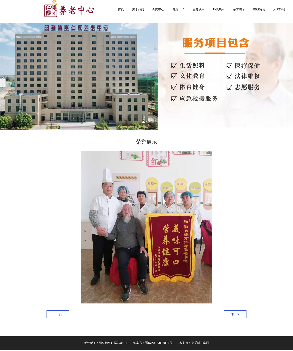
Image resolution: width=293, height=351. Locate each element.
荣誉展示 (239, 9)
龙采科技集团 (200, 343)
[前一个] (3, 77)
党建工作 (178, 9)
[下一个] (289, 77)
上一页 (58, 314)
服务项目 (199, 9)
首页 (121, 9)
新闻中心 (158, 9)
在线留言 (259, 9)
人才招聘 (279, 9)
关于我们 (138, 9)
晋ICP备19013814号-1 (160, 343)
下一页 (235, 314)
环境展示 (219, 9)
